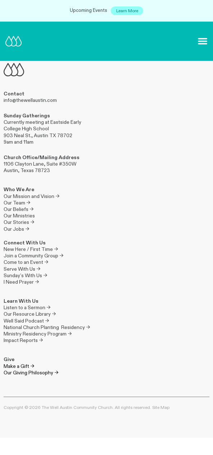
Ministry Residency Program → (38, 333)
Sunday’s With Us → (25, 275)
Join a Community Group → (33, 255)
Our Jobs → (16, 229)
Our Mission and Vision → (31, 196)
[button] (203, 41)
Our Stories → (19, 222)
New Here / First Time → (31, 249)
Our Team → (17, 202)
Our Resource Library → (30, 314)
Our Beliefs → (18, 209)
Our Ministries (19, 215)
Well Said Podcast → (26, 320)
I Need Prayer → (21, 282)
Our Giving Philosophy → (31, 372)
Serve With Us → (22, 269)
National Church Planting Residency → (47, 327)
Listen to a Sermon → (27, 307)
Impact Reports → (23, 340)
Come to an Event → (26, 262)
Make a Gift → (19, 366)
